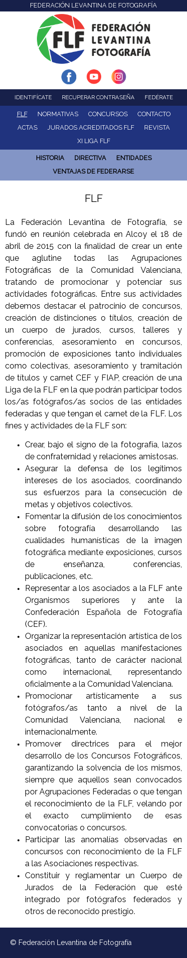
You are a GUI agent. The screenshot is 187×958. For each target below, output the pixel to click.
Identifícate (33, 97)
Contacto (154, 114)
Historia (50, 158)
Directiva (90, 158)
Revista (157, 127)
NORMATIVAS (57, 114)
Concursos (108, 114)
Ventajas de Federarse (93, 171)
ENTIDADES (134, 158)
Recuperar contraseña (98, 97)
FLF (22, 114)
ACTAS (27, 127)
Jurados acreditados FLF (90, 127)
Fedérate (159, 97)
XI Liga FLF (93, 141)
